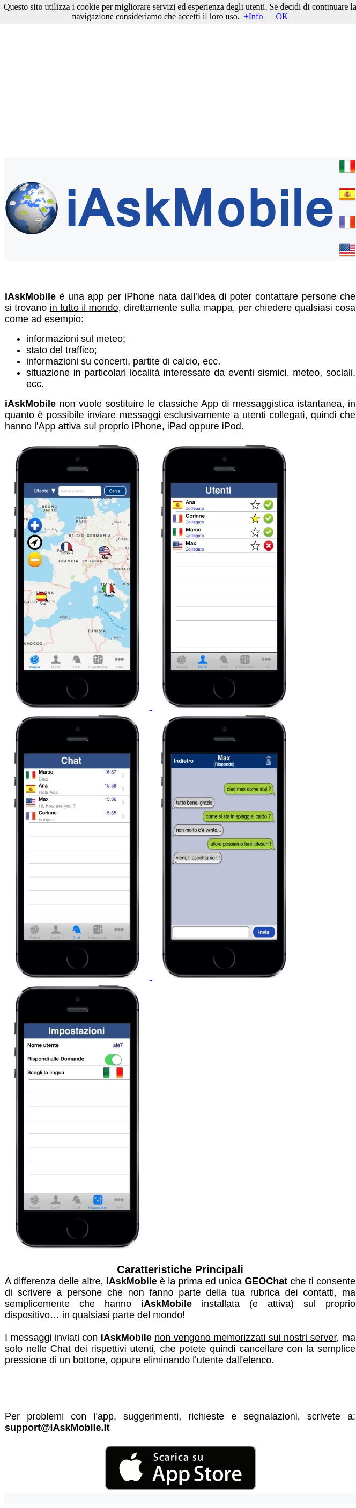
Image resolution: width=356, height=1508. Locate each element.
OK (282, 16)
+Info (253, 16)
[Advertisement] (180, 80)
